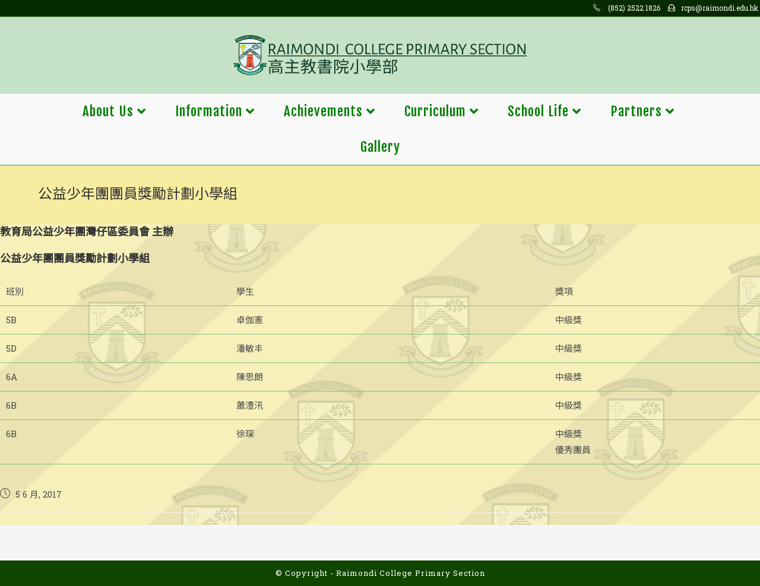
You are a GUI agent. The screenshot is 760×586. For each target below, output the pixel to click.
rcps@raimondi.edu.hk (719, 7)
